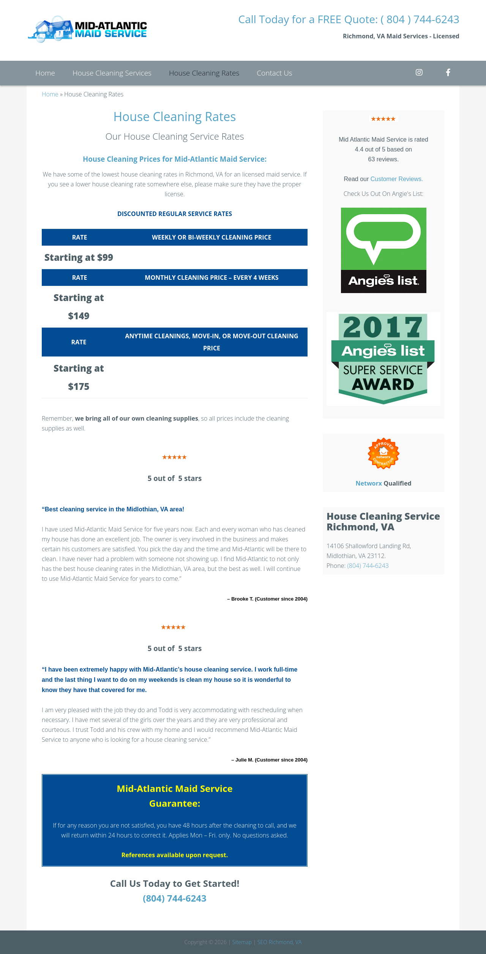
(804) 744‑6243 (368, 565)
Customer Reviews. (397, 179)
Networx (368, 483)
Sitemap (242, 942)
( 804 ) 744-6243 (420, 19)
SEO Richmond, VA (279, 942)
